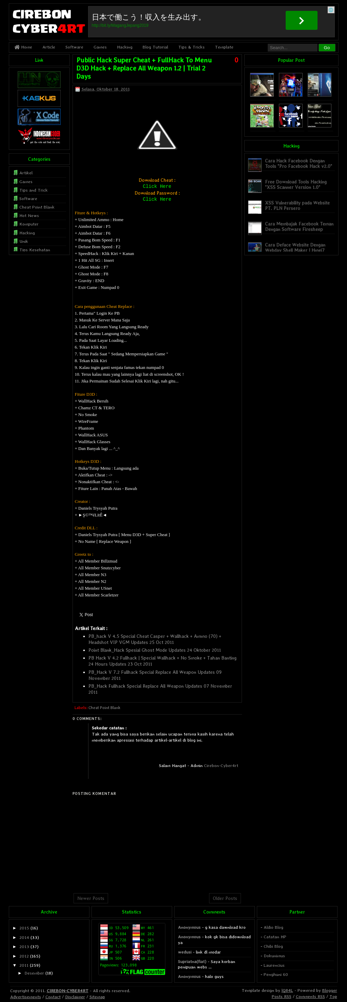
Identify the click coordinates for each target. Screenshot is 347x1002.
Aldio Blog (273, 927)
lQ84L (287, 990)
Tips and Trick (33, 190)
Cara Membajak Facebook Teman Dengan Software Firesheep (299, 226)
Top (333, 996)
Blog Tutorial (155, 47)
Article (48, 47)
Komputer (29, 224)
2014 (24, 937)
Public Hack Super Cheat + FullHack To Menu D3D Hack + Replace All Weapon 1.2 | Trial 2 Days (144, 68)
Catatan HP (275, 936)
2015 (24, 927)
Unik (23, 241)
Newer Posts (90, 898)
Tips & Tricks (191, 47)
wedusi (184, 952)
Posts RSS (281, 996)
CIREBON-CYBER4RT (67, 990)
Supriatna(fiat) (192, 961)
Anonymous (189, 927)
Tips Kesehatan (34, 249)
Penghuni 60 (276, 974)
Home (23, 47)
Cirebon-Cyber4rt (221, 765)
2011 (23, 965)
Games (100, 47)
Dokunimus (274, 955)
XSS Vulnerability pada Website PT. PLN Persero (297, 205)
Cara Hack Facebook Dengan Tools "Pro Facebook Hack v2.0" (298, 163)
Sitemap (97, 996)
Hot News (29, 215)
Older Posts (225, 898)
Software (74, 47)
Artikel (26, 172)
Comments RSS (310, 996)
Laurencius (274, 965)
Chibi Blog (273, 946)
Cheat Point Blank (104, 707)
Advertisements (25, 996)
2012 (24, 956)
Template (224, 47)
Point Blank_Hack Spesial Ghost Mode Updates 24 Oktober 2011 (154, 650)
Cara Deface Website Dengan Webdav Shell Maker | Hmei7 (295, 247)
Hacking (124, 47)
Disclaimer (75, 996)
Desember (34, 973)
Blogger (329, 990)
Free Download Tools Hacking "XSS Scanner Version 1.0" (296, 184)
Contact (53, 996)
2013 (24, 946)
